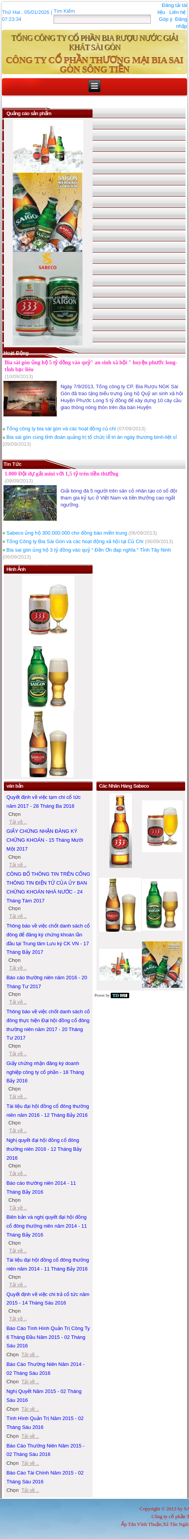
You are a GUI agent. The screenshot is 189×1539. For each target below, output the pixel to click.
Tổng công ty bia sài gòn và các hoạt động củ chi (61, 428)
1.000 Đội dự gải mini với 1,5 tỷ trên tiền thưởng (61, 474)
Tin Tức (12, 464)
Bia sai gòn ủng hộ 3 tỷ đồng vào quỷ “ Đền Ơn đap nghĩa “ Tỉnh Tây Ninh (89, 550)
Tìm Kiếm (64, 11)
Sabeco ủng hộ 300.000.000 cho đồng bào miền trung (67, 533)
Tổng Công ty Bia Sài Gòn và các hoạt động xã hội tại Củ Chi (74, 541)
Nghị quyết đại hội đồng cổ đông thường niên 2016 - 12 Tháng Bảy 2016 (44, 1149)
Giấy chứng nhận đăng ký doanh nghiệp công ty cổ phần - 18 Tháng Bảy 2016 (45, 1072)
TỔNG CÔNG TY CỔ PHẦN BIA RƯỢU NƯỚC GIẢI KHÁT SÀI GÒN (94, 42)
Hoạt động (16, 353)
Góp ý (165, 19)
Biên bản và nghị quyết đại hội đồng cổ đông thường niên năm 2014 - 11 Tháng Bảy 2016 (47, 1226)
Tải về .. (18, 916)
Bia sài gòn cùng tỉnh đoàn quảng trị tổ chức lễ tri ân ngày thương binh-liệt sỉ (92, 437)
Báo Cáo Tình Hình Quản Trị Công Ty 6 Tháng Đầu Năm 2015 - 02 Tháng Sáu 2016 (48, 1337)
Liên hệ (177, 12)
